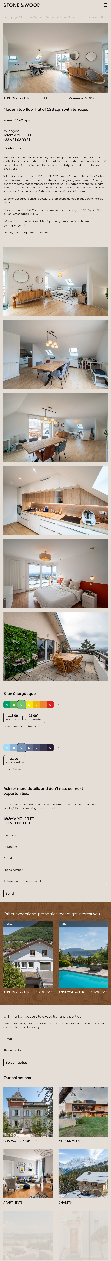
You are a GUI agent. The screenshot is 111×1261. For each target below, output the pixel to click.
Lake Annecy (35, 17)
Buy (22, 17)
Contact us (16, 148)
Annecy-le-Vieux (56, 17)
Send (10, 894)
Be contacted (16, 1063)
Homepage (10, 17)
